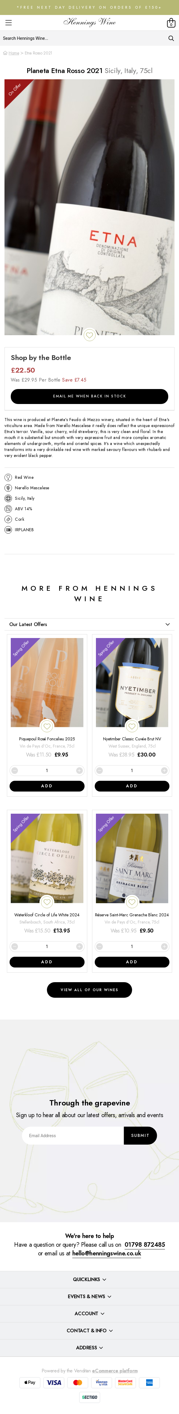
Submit (140, 1135)
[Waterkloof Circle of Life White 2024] (47, 874)
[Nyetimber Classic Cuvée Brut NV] (132, 698)
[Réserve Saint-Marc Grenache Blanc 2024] (132, 874)
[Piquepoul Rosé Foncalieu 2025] (47, 698)
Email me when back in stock (89, 396)
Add (47, 786)
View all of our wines (89, 990)
